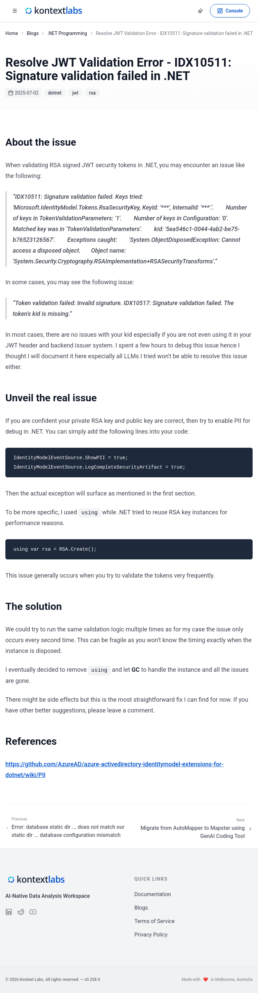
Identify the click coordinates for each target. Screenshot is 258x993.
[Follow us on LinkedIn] (8, 912)
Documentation (152, 894)
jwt (75, 93)
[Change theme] (200, 10)
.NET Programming (67, 33)
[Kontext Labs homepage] (53, 11)
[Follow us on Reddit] (20, 912)
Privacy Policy (151, 934)
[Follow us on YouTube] (33, 912)
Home (11, 33)
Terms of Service (154, 921)
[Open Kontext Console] (230, 10)
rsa (92, 93)
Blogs (33, 33)
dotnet (54, 93)
